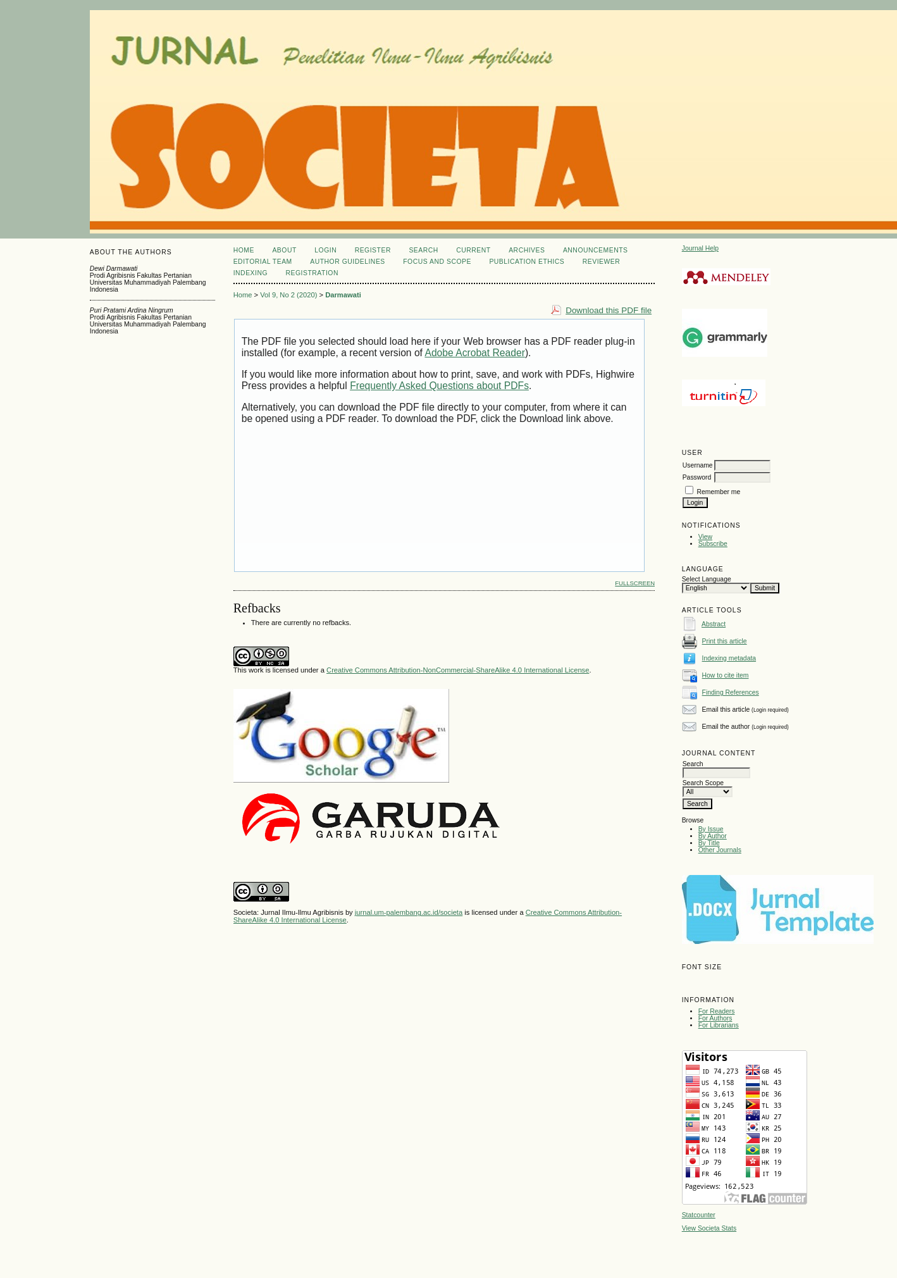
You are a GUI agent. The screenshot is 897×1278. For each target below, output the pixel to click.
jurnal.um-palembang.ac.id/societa (408, 912)
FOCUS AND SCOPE (437, 261)
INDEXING (250, 273)
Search (423, 250)
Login (325, 250)
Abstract (714, 624)
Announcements (595, 250)
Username (698, 465)
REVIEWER (602, 261)
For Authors (715, 1018)
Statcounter (698, 1215)
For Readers (716, 1011)
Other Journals (719, 850)
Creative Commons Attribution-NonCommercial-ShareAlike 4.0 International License (457, 670)
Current (473, 250)
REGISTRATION (312, 273)
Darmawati (343, 295)
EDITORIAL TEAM (262, 261)
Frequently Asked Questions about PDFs (439, 385)
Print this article (724, 641)
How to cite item (725, 675)
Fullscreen (635, 583)
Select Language (706, 579)
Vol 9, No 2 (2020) (288, 295)
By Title (709, 843)
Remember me (719, 491)
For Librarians (718, 1025)
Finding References (730, 692)
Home (243, 250)
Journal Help (700, 248)
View (705, 536)
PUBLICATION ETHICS (526, 261)
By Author (712, 836)
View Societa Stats (709, 1228)
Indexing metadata (729, 658)
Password (697, 477)
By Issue (711, 829)
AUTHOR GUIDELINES (347, 261)
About (284, 250)
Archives (527, 250)
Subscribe (712, 543)
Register (373, 250)
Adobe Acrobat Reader (474, 352)
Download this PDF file (609, 310)
